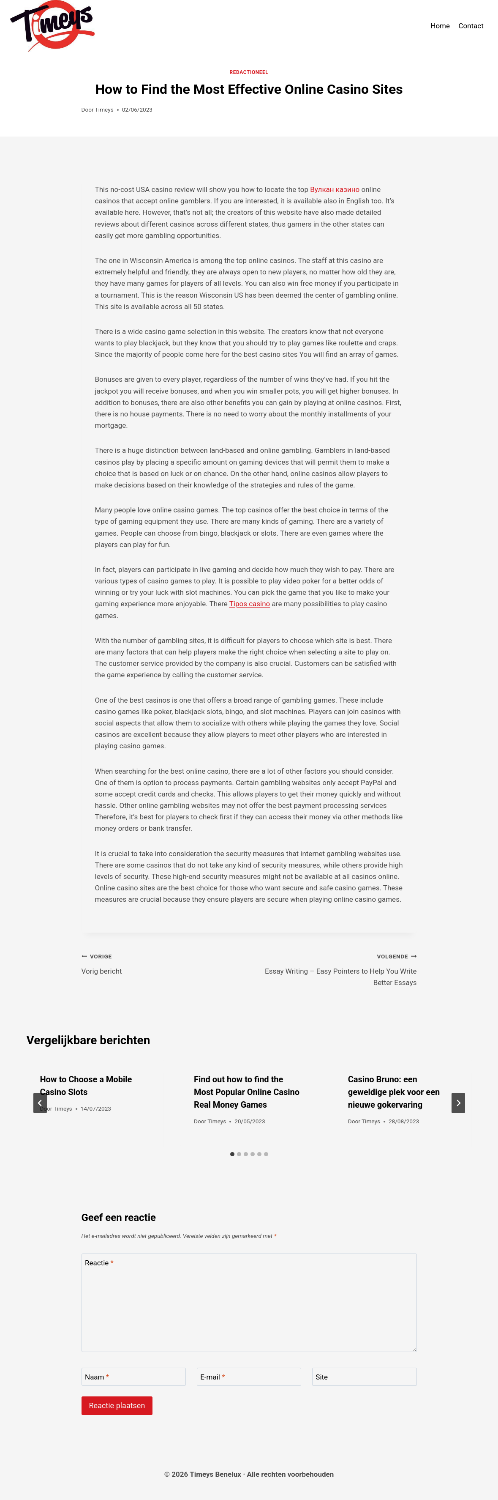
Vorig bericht (162, 962)
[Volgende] (458, 1103)
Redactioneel (249, 72)
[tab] (232, 1154)
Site (322, 1377)
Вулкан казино (334, 189)
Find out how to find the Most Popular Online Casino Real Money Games (246, 1092)
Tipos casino (249, 603)
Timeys (104, 109)
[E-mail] (249, 1377)
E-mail (212, 1377)
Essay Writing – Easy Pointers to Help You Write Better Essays (336, 968)
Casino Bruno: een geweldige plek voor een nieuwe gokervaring (394, 1092)
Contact (470, 26)
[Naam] (134, 1377)
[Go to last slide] (40, 1103)
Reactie (99, 1263)
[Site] (364, 1377)
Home (440, 26)
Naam (97, 1377)
